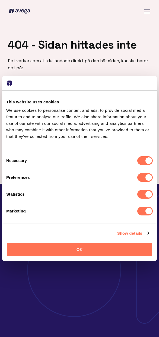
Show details (129, 233)
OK (80, 249)
